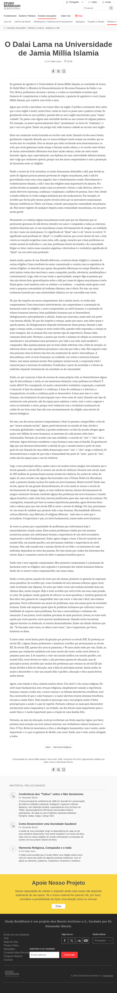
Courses (8, 959)
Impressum (108, 975)
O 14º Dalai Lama (53, 61)
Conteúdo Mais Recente (17, 952)
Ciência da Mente (22, 21)
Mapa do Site (11, 942)
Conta (106, 2)
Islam (48, 747)
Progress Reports (13, 956)
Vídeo (92, 2)
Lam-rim (7, 21)
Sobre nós (65, 16)
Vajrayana (80, 21)
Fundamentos (10, 16)
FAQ (6, 938)
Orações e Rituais (96, 21)
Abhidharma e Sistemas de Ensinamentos (53, 21)
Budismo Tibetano (27, 16)
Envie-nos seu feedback (16, 934)
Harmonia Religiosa (62, 747)
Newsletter (9, 949)
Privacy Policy (11, 945)
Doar (79, 16)
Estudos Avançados (47, 16)
